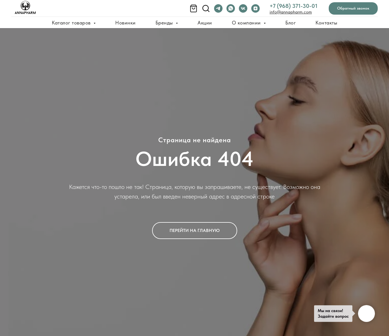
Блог (290, 23)
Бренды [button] (165, 23)
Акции (204, 23)
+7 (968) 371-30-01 (293, 6)
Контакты (326, 23)
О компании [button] (247, 23)
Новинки (125, 23)
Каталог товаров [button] (72, 23)
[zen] (255, 8)
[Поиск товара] (206, 8)
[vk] (243, 8)
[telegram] (218, 8)
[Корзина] (193, 8)
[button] (353, 8)
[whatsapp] (230, 8)
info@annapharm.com (291, 12)
